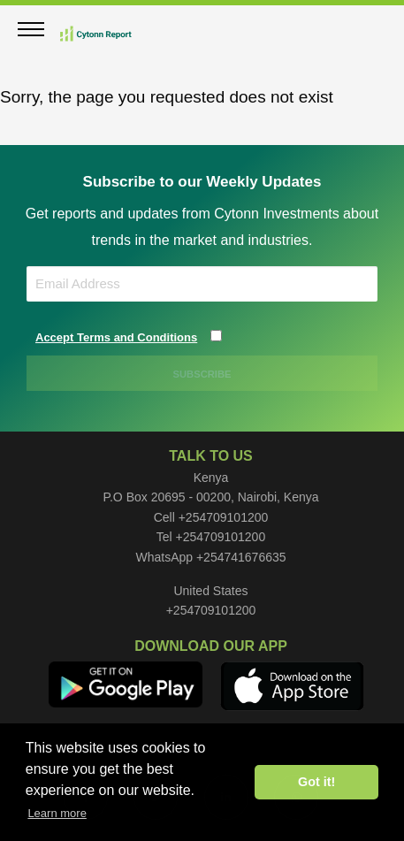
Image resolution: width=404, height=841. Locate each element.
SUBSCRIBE (202, 374)
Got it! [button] (316, 782)
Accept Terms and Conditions (116, 337)
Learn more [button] (56, 813)
